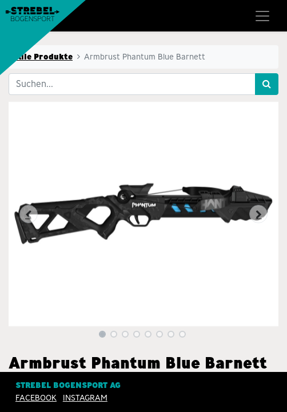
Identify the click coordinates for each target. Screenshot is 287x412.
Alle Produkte (44, 57)
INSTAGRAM (85, 398)
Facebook (36, 398)
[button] (29, 214)
